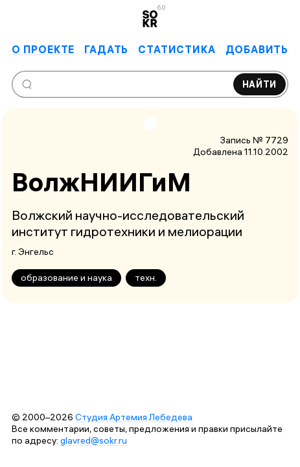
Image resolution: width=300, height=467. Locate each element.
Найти (259, 84)
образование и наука (66, 277)
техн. (146, 277)
